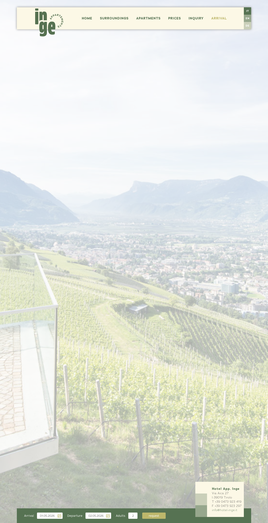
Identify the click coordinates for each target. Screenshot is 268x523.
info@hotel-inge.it (224, 510)
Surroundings (114, 18)
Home (87, 18)
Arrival (219, 18)
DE (248, 25)
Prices (174, 18)
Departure (75, 516)
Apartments (148, 18)
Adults (120, 516)
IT (247, 11)
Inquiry (196, 18)
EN (248, 18)
